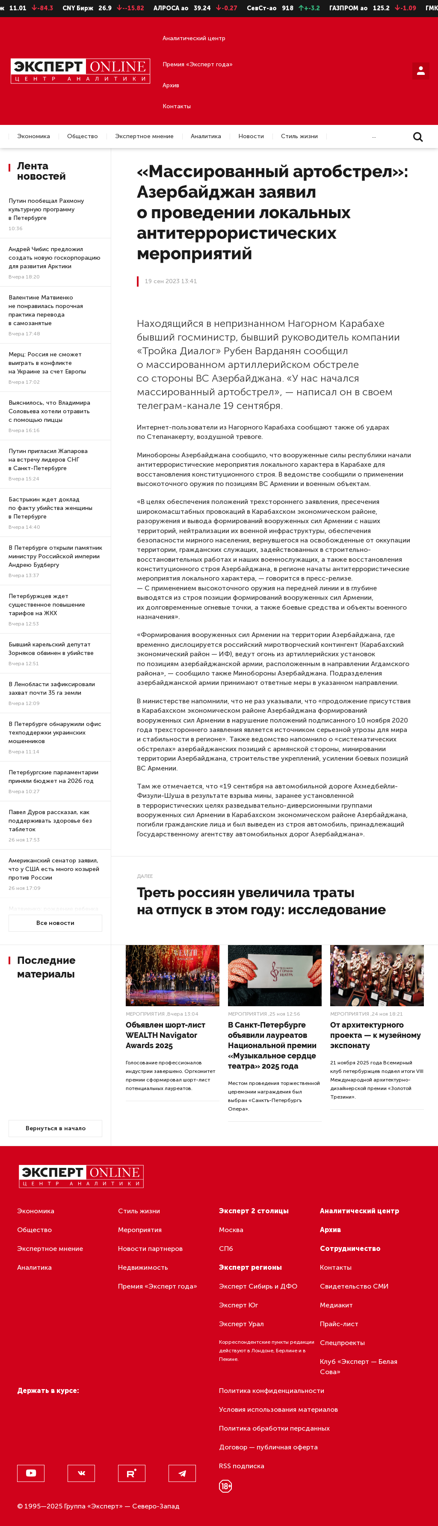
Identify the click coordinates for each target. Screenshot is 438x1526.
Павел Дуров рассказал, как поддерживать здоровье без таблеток (50, 821)
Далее (145, 876)
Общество (82, 136)
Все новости (55, 923)
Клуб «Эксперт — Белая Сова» (358, 1366)
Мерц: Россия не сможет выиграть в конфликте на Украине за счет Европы (47, 363)
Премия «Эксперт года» (198, 64)
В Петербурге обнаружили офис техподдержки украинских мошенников (55, 732)
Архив (171, 85)
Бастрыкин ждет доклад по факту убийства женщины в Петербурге (50, 508)
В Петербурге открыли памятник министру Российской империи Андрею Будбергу (55, 556)
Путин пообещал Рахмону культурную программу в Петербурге (46, 209)
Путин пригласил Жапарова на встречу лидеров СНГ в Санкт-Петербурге (48, 459)
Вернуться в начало (56, 1128)
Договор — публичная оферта (268, 1447)
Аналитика (206, 136)
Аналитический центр (194, 38)
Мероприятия (145, 1014)
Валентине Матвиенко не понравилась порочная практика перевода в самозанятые (46, 310)
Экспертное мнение (144, 136)
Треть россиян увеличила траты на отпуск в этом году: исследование (261, 900)
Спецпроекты (342, 1343)
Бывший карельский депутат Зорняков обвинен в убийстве (51, 649)
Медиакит (336, 1305)
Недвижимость (143, 1267)
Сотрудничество (350, 1249)
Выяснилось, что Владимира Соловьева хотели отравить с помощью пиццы (49, 411)
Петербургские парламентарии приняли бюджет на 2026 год (53, 777)
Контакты (177, 106)
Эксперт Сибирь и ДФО (258, 1286)
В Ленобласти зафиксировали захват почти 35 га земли (52, 688)
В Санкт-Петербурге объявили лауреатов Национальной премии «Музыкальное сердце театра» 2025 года (272, 1045)
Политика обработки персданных (274, 1428)
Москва (231, 1230)
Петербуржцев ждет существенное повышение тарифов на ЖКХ (47, 605)
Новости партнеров (150, 1249)
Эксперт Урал (241, 1324)
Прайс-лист (339, 1324)
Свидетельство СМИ (354, 1286)
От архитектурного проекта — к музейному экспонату (375, 1035)
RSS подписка (241, 1466)
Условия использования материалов (278, 1409)
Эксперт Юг (238, 1305)
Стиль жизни (299, 136)
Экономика (33, 136)
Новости (251, 136)
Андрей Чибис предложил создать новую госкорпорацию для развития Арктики (55, 258)
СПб (226, 1249)
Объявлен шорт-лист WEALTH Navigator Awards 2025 (165, 1035)
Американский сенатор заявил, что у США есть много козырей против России (54, 869)
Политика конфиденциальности (271, 1391)
